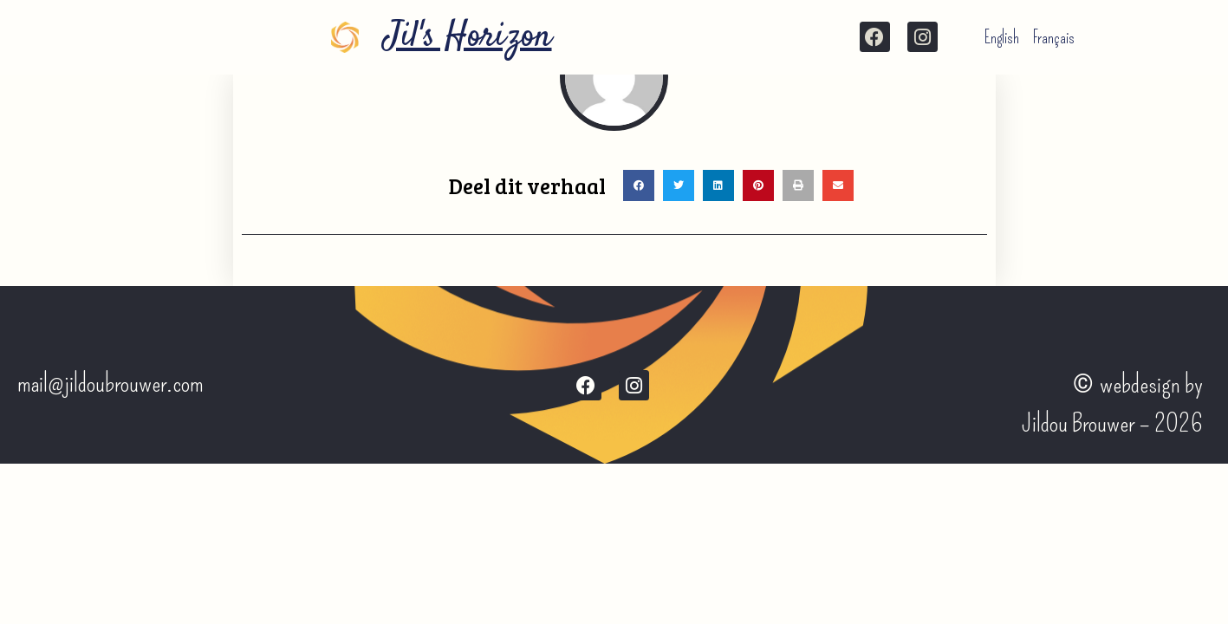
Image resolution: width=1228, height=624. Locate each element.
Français (1054, 37)
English (1001, 37)
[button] (638, 185)
